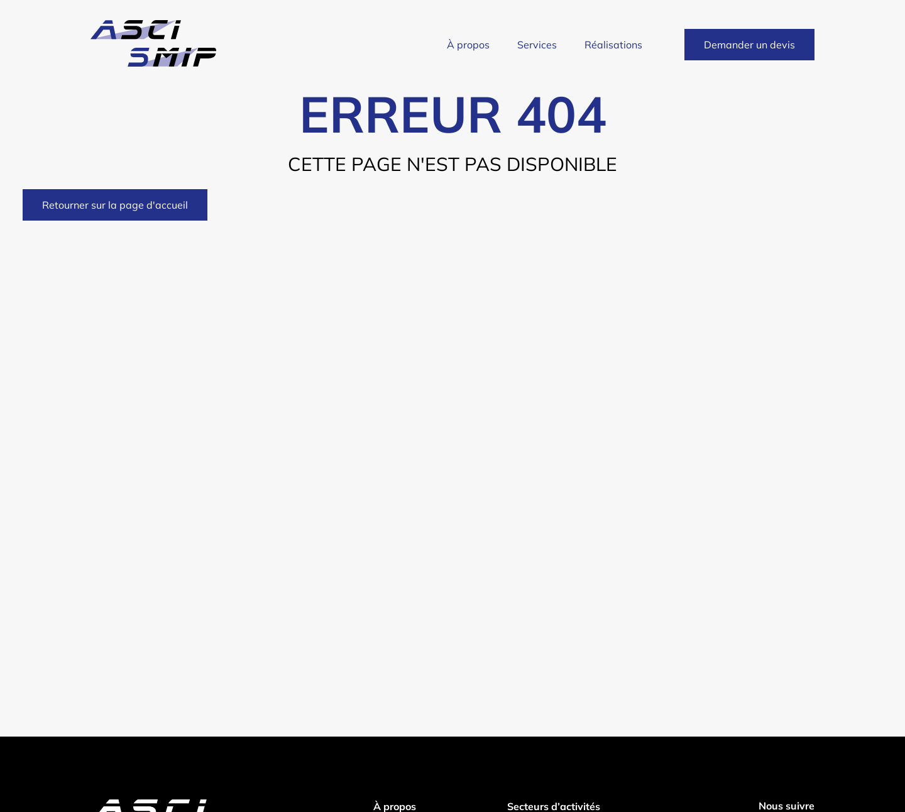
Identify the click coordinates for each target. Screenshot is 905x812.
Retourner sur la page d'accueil (115, 205)
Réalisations (613, 44)
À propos (468, 44)
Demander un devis (749, 44)
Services (537, 44)
